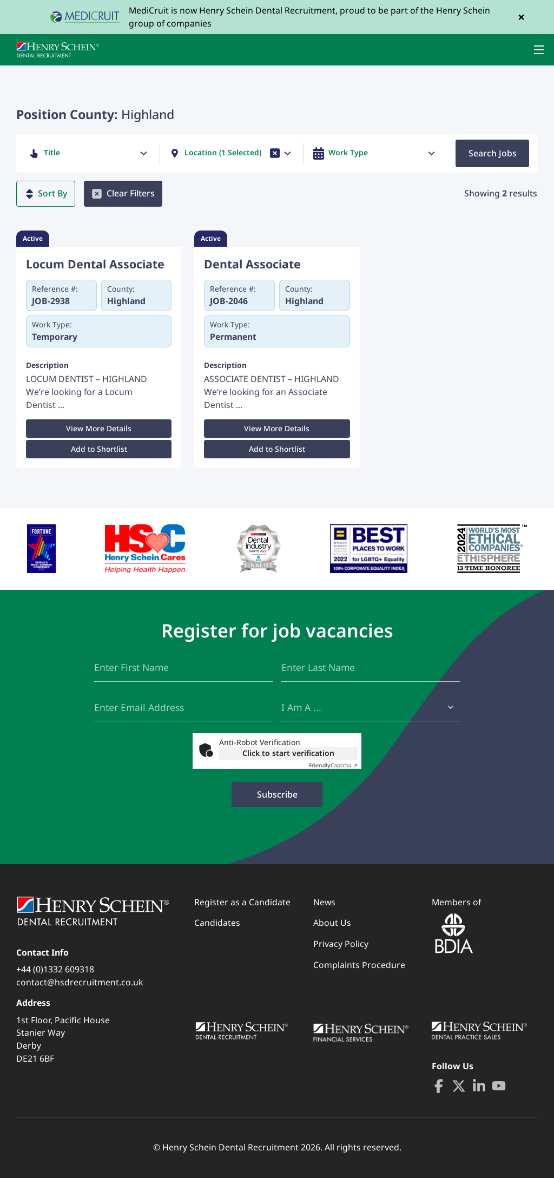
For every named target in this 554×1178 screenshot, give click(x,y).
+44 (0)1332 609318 (55, 969)
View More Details (98, 428)
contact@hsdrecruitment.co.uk (79, 982)
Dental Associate (252, 264)
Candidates (217, 923)
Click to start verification (288, 753)
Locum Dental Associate (95, 264)
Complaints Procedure (359, 965)
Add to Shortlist (99, 449)
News (324, 902)
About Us (332, 923)
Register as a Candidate (242, 902)
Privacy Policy (340, 944)
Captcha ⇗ (333, 765)
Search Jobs (493, 153)
